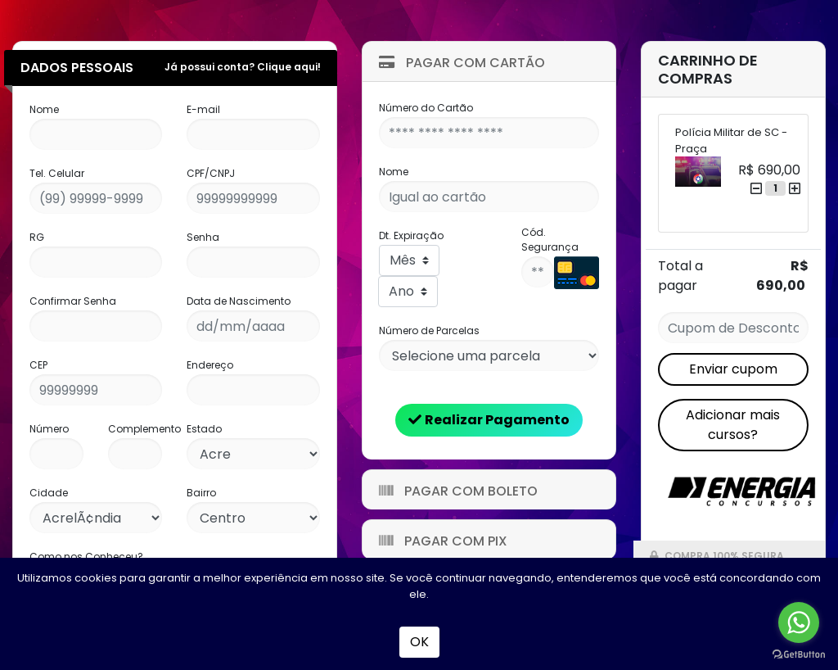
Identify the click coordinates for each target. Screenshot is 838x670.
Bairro (201, 493)
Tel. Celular (56, 173)
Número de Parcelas (429, 330)
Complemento (144, 429)
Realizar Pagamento (489, 419)
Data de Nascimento (239, 301)
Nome (44, 109)
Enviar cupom (733, 369)
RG (36, 237)
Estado (204, 429)
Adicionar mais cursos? (733, 424)
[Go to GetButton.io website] (799, 654)
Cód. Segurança (550, 239)
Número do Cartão (426, 108)
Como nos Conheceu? (86, 557)
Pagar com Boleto (458, 491)
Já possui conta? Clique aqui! (242, 67)
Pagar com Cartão (462, 62)
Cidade (48, 493)
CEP (38, 365)
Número (49, 429)
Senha (203, 237)
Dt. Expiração (411, 235)
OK (419, 641)
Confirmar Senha (72, 301)
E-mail (203, 109)
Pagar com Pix (443, 541)
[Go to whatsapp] (798, 622)
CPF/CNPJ (211, 173)
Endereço (210, 365)
